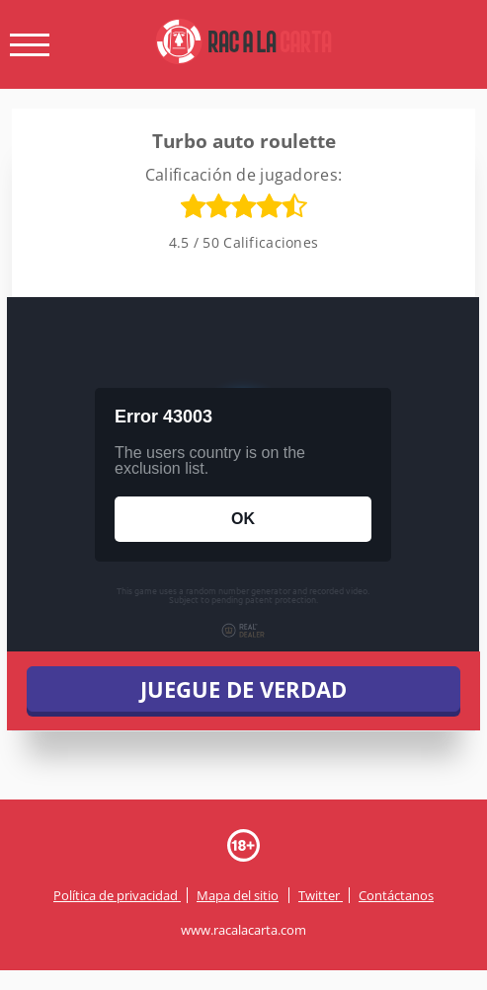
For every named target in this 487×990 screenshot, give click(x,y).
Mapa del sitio (238, 895)
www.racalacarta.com (243, 930)
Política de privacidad (117, 895)
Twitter (320, 895)
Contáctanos (396, 895)
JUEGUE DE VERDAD (243, 689)
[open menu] (29, 45)
